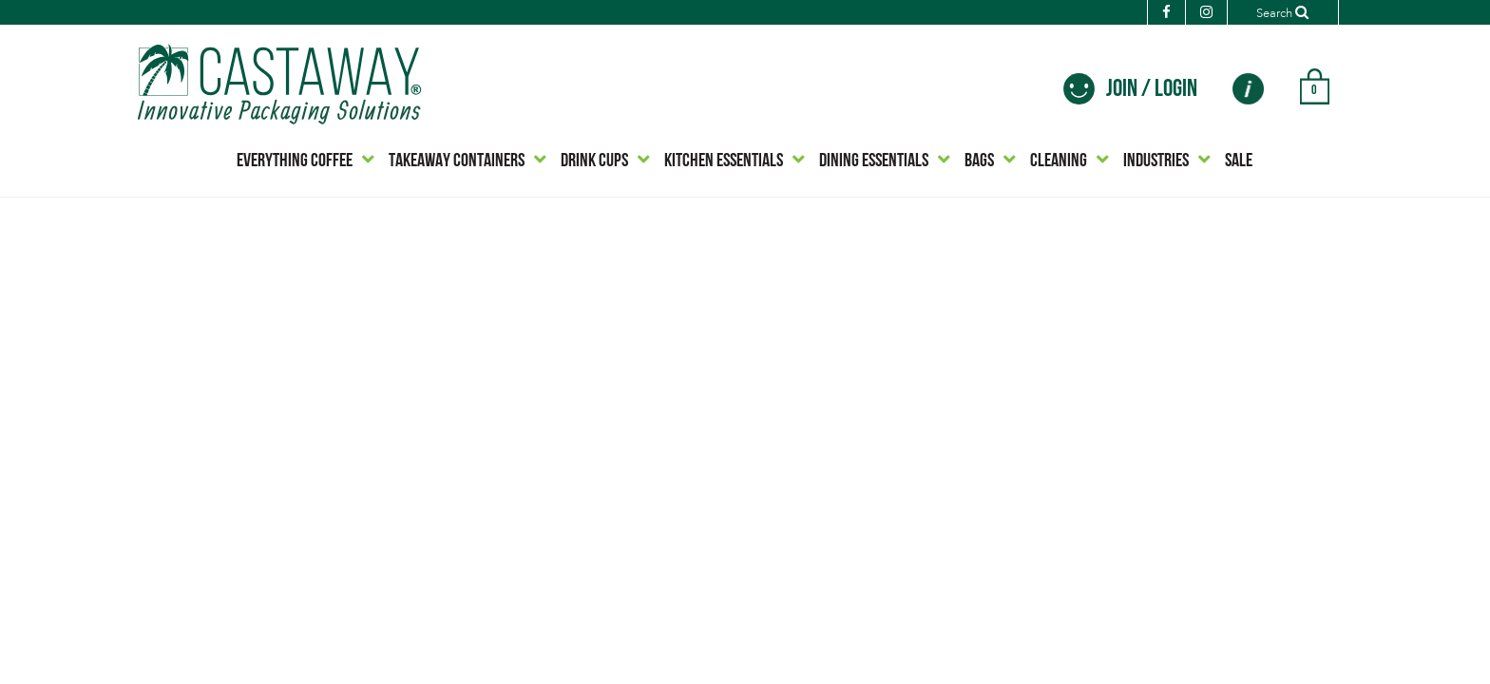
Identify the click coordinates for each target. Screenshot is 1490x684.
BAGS (979, 161)
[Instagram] (1188, 13)
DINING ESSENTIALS (873, 161)
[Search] (1274, 13)
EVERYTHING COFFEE (295, 161)
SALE (1238, 161)
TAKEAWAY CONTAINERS (457, 161)
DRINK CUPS (594, 161)
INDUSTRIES (1156, 161)
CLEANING (1058, 161)
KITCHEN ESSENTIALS (723, 161)
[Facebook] (1148, 13)
